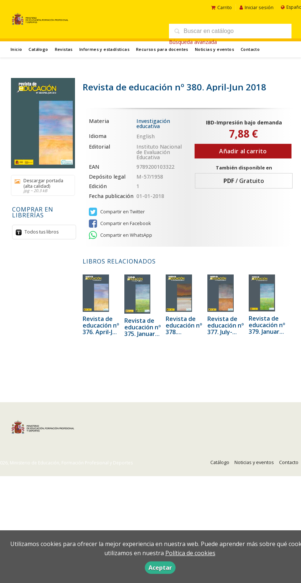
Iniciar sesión (257, 7)
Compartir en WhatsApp (120, 235)
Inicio (16, 49)
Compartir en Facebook (120, 223)
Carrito (221, 7)
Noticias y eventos (214, 49)
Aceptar (160, 568)
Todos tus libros (41, 232)
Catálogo (38, 49)
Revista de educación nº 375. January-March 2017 (142, 330)
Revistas (64, 49)
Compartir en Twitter (117, 212)
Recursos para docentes (162, 49)
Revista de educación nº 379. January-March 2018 (267, 328)
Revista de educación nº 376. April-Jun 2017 (101, 329)
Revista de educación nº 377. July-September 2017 (225, 332)
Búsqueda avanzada (193, 41)
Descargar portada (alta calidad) (40, 185)
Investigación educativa (153, 123)
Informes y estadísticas (104, 49)
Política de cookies (190, 553)
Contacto (250, 49)
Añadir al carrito (243, 151)
